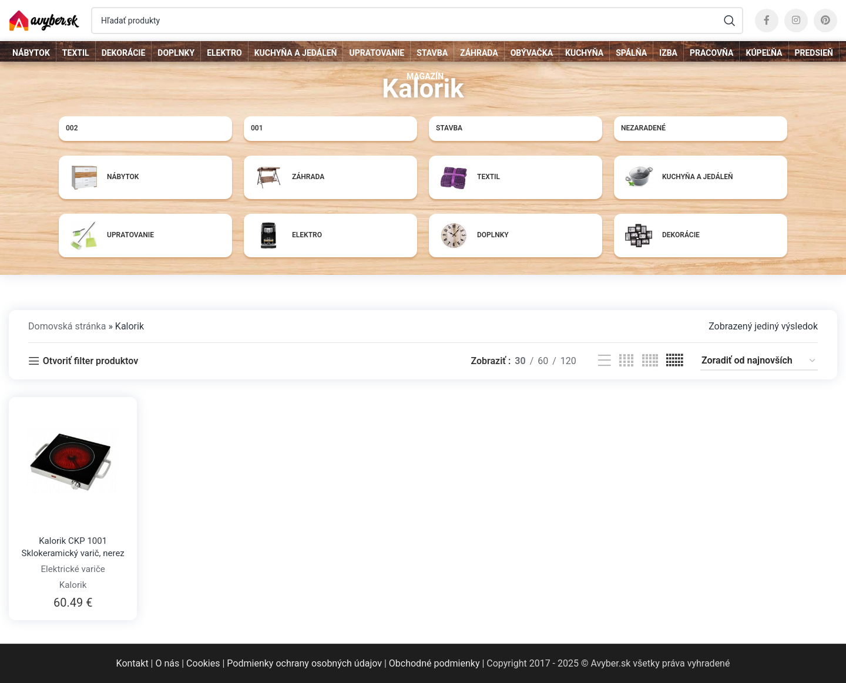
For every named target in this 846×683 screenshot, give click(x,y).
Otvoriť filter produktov (90, 360)
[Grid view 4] (626, 360)
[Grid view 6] (674, 360)
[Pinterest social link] (825, 20)
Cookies (203, 663)
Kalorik (73, 585)
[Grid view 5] (650, 360)
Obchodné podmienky (434, 663)
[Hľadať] (417, 20)
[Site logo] (44, 19)
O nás (167, 663)
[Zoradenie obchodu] (759, 361)
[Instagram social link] (796, 20)
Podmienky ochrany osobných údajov (304, 663)
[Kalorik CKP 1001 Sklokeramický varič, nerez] (73, 461)
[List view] (604, 360)
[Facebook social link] (766, 20)
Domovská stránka (67, 326)
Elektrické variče (73, 569)
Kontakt (132, 663)
